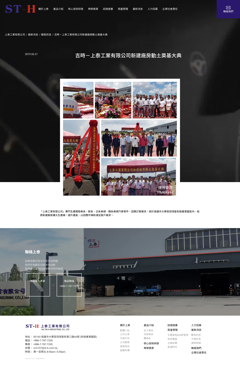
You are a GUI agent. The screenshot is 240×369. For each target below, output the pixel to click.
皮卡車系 (149, 330)
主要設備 (172, 343)
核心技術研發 (151, 343)
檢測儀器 (172, 339)
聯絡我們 (196, 348)
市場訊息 (196, 339)
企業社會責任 (198, 352)
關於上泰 (125, 325)
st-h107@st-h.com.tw (46, 347)
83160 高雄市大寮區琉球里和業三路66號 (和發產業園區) (65, 336)
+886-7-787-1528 (43, 340)
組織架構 (125, 350)
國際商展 (196, 343)
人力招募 (196, 325)
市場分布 (125, 338)
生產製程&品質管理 (178, 335)
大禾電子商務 (39, 358)
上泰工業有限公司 (15, 34)
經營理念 (125, 346)
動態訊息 (46, 34)
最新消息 (33, 34)
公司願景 (125, 342)
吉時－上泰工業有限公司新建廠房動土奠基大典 (81, 34)
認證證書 (173, 325)
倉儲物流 (172, 347)
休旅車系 (149, 334)
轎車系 (147, 338)
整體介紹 (125, 330)
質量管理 (173, 329)
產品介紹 (149, 325)
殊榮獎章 (149, 348)
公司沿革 (125, 334)
